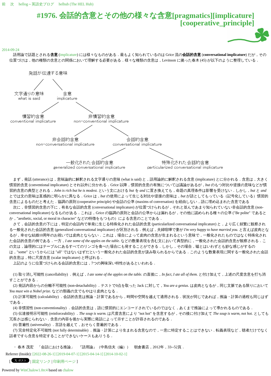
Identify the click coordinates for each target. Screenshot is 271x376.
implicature (233, 15)
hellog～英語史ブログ (36, 4)
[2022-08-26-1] (44, 354)
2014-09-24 (10, 50)
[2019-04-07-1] (67, 354)
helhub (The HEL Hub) (76, 4)
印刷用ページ (64, 361)
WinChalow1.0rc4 (34, 370)
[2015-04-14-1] (91, 354)
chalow (68, 370)
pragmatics (192, 15)
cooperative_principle (217, 23)
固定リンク (41, 361)
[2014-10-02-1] (115, 354)
